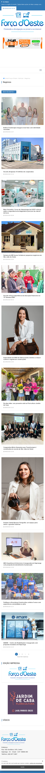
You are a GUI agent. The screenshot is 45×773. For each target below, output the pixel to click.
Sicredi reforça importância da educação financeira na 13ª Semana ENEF (21, 296)
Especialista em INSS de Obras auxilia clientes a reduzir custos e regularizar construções (22, 358)
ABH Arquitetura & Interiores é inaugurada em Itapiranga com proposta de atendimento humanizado (22, 564)
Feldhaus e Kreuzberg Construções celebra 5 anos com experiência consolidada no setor (22, 603)
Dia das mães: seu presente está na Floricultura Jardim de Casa (21, 404)
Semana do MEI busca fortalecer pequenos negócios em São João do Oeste (22, 256)
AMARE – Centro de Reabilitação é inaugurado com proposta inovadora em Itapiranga (20, 644)
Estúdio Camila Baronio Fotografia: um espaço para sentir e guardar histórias (20, 523)
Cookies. (4, 761)
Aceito (22, 767)
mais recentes (8, 92)
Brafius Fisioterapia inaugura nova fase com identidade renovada (21, 128)
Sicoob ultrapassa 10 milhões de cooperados (18, 172)
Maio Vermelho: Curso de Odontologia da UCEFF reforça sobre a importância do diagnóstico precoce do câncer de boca (22, 211)
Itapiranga (8, 574)
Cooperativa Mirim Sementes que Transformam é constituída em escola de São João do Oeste (19, 448)
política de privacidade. (36, 763)
